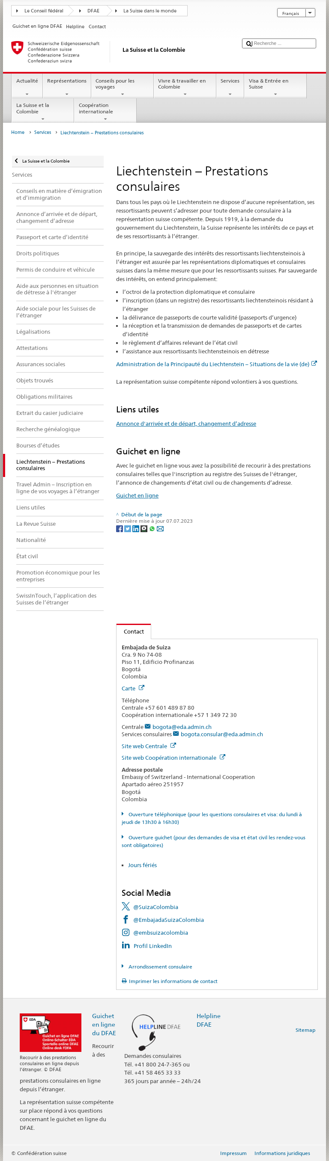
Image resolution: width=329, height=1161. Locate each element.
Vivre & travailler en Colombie (185, 87)
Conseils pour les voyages (122, 87)
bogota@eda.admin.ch (182, 726)
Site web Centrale (149, 746)
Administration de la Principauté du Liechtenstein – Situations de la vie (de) (216, 364)
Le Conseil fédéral (43, 11)
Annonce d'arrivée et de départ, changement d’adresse (186, 423)
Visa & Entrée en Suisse (275, 87)
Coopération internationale (105, 112)
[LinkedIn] (136, 528)
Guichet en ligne (137, 495)
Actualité (27, 87)
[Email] (160, 528)
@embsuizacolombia (160, 932)
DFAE (93, 11)
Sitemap (305, 1030)
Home (17, 132)
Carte (133, 688)
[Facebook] (120, 528)
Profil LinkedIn (153, 945)
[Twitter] (128, 528)
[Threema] (145, 528)
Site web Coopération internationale (173, 757)
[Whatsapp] (153, 528)
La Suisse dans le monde (149, 11)
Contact (130, 631)
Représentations (67, 87)
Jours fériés (142, 865)
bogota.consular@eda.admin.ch (222, 734)
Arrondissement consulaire (159, 966)
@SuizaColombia (155, 906)
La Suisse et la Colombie (43, 112)
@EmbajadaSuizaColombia (168, 919)
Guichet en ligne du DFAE (104, 1024)
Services (230, 87)
